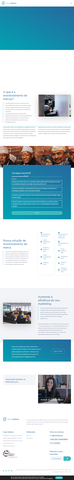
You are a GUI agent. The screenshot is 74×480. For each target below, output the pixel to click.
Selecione (14, 178)
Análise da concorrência (8, 446)
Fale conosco (29, 438)
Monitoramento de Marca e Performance (13, 440)
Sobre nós (28, 435)
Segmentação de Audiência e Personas (12, 438)
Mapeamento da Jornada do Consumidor (12, 435)
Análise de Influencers (8, 443)
